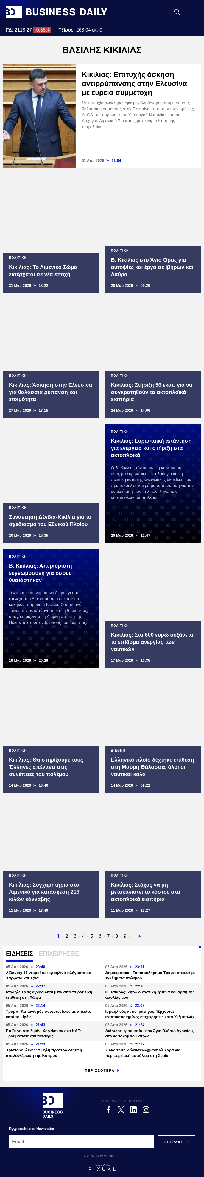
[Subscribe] (174, 1142)
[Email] (81, 1141)
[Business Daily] (53, 1105)
